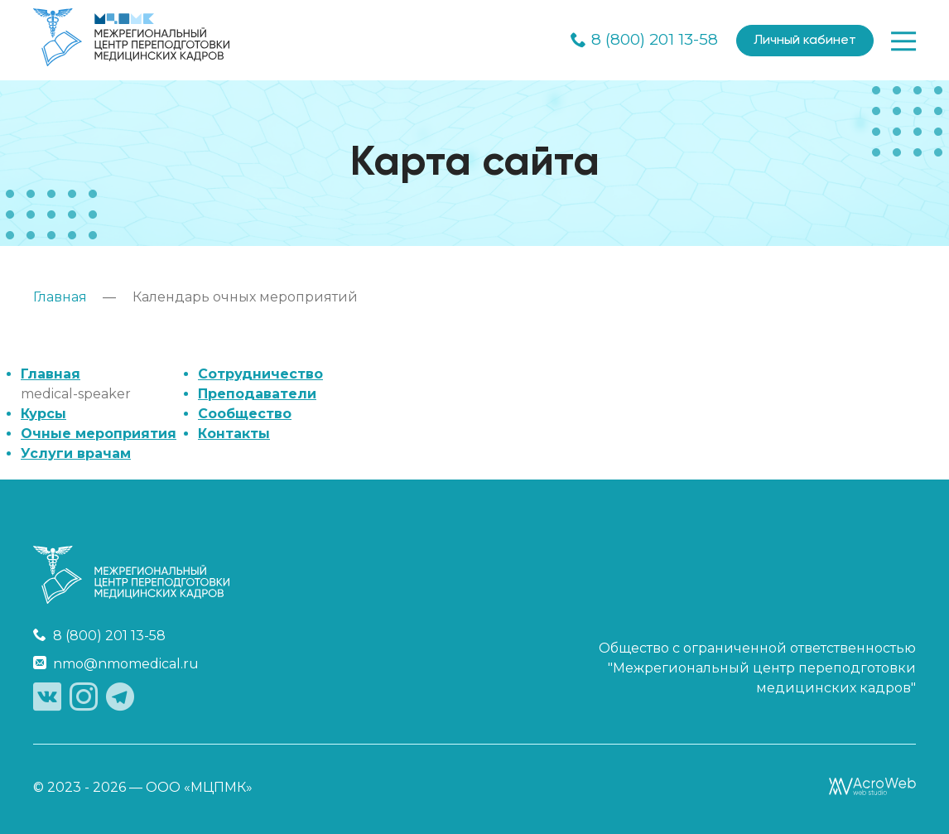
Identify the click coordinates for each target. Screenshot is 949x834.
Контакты (234, 433)
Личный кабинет (805, 40)
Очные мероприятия (98, 433)
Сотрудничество (260, 374)
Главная (50, 374)
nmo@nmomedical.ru (116, 664)
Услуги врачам (76, 453)
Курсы (43, 414)
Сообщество (244, 414)
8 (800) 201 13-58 (644, 40)
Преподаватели (257, 394)
